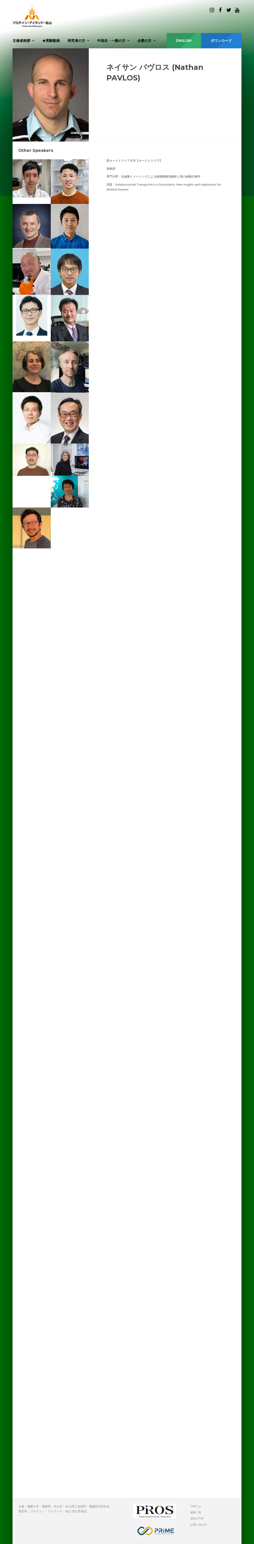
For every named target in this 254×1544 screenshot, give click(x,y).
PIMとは (195, 1506)
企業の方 (144, 41)
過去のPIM (197, 1518)
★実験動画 (51, 41)
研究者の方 (76, 41)
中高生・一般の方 (111, 41)
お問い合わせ (198, 1524)
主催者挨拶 (21, 41)
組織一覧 (195, 1512)
